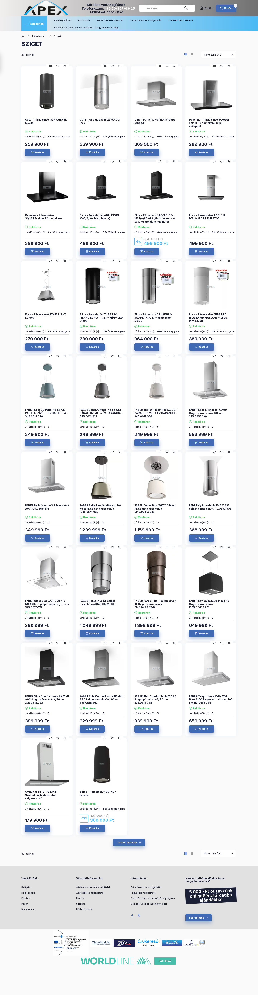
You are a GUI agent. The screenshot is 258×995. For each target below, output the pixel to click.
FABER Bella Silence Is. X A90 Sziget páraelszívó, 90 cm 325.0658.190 (208, 413)
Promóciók (84, 20)
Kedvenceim (28, 909)
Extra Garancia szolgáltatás (146, 20)
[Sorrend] (218, 54)
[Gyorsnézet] (64, 66)
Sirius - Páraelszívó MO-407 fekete (98, 793)
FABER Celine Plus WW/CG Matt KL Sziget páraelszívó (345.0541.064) (154, 508)
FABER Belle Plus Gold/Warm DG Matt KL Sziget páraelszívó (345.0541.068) (100, 508)
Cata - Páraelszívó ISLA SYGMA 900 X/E (154, 121)
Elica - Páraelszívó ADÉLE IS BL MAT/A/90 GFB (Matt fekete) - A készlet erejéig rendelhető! (154, 218)
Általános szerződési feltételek (93, 887)
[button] (34, 23)
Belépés (26, 887)
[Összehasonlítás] (50, 66)
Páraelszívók (39, 36)
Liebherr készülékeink (181, 20)
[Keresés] (186, 8)
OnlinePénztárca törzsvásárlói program (153, 898)
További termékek (127, 842)
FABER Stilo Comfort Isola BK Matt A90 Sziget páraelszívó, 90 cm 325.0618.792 (47, 699)
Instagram (139, 915)
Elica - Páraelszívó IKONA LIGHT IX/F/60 (45, 316)
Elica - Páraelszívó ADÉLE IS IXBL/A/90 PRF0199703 (207, 217)
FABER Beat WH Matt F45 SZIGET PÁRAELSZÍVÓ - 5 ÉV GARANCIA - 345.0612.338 (155, 413)
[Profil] (206, 8)
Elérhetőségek (84, 909)
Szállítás (80, 903)
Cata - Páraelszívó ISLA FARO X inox (100, 121)
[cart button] (226, 8)
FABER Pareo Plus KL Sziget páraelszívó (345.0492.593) (98, 602)
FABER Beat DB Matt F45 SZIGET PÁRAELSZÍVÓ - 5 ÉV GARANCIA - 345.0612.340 (46, 413)
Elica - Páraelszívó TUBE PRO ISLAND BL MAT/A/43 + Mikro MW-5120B (101, 317)
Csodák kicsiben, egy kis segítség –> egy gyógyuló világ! (86, 27)
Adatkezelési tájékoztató (90, 892)
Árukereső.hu (148, 945)
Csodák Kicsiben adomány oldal (149, 903)
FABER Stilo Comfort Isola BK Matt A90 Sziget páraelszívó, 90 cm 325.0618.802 (102, 699)
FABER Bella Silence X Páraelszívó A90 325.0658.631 (47, 507)
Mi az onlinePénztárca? (110, 20)
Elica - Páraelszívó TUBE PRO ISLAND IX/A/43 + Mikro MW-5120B (153, 317)
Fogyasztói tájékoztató (143, 892)
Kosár (25, 903)
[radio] (192, 54)
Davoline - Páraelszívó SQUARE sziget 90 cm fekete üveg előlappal (209, 122)
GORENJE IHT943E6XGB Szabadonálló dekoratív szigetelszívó (41, 795)
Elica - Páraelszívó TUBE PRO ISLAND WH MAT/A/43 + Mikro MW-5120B (208, 317)
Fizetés (80, 898)
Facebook (131, 915)
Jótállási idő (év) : (35, 136)
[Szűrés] (3, 63)
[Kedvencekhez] (57, 66)
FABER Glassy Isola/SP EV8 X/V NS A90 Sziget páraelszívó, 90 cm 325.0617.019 (47, 604)
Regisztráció (28, 892)
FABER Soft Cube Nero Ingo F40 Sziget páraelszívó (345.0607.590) (209, 604)
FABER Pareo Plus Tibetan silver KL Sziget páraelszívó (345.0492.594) (155, 604)
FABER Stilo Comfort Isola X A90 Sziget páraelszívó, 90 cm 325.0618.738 (155, 699)
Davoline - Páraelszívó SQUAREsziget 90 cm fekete (43, 217)
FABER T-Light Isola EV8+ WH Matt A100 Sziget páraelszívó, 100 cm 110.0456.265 (211, 699)
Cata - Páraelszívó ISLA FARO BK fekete (46, 121)
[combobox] (167, 8)
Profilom (26, 898)
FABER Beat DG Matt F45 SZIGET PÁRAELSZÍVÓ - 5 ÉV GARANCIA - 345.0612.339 (101, 413)
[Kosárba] (37, 152)
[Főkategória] (23, 36)
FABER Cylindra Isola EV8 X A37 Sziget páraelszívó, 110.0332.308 (210, 507)
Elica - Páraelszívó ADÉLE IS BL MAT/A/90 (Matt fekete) (100, 217)
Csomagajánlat (62, 20)
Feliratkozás (196, 917)
